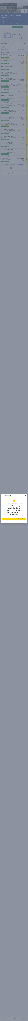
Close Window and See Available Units (14, 518)
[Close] (25, 495)
